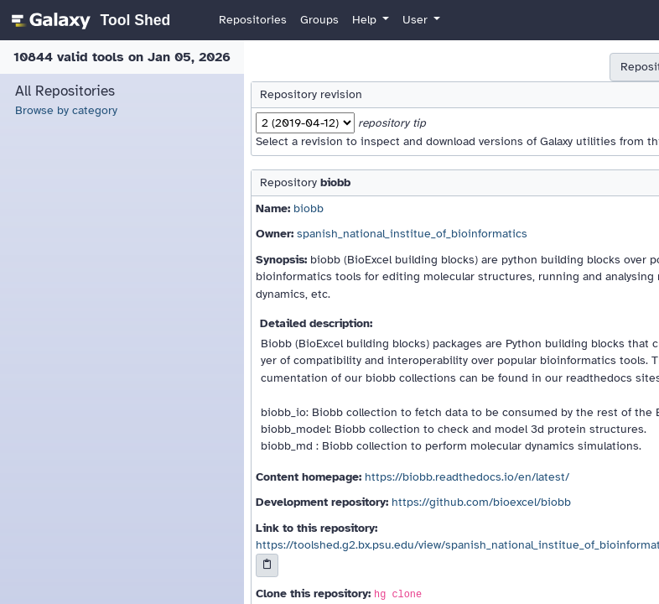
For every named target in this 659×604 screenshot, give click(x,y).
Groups (319, 20)
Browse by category (66, 110)
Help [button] (366, 20)
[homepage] (88, 20)
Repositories (253, 20)
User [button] (416, 20)
